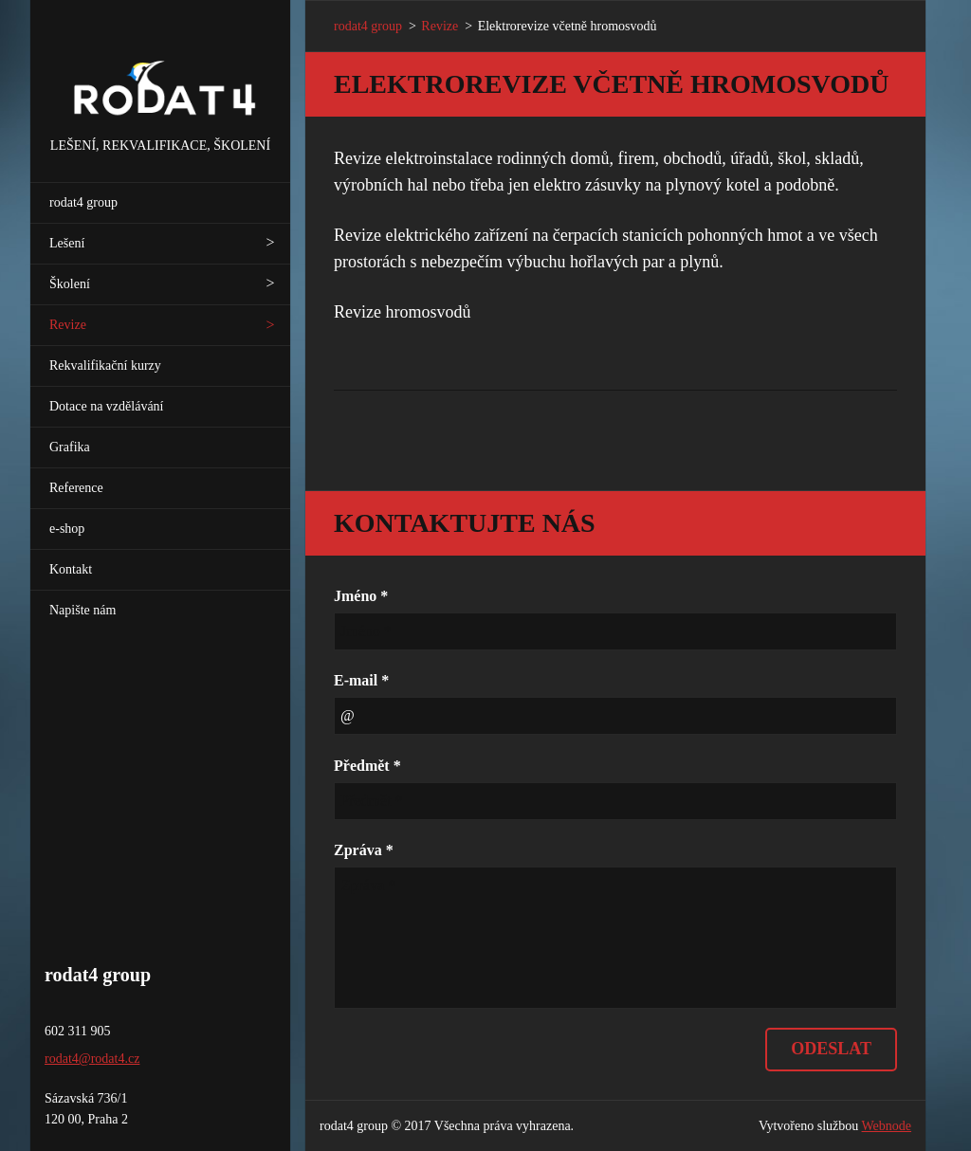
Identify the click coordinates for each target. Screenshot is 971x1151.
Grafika (69, 447)
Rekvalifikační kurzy (105, 365)
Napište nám (82, 610)
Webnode (887, 1126)
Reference (76, 488)
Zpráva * (364, 850)
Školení (69, 284)
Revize (67, 325)
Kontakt (70, 569)
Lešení (66, 243)
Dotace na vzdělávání (106, 406)
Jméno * (361, 596)
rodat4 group (83, 202)
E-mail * (361, 680)
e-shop (66, 528)
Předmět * (367, 766)
